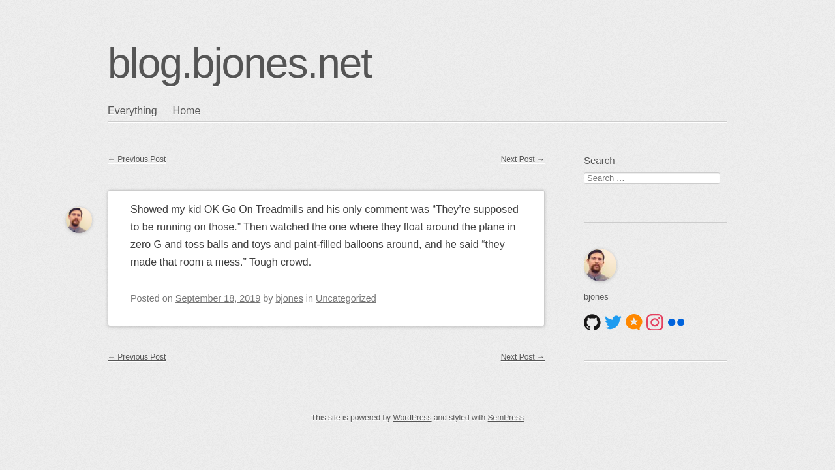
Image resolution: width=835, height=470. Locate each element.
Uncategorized (346, 298)
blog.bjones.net (239, 63)
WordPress (412, 417)
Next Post (523, 159)
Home (187, 110)
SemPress (506, 417)
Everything (132, 110)
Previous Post (137, 159)
